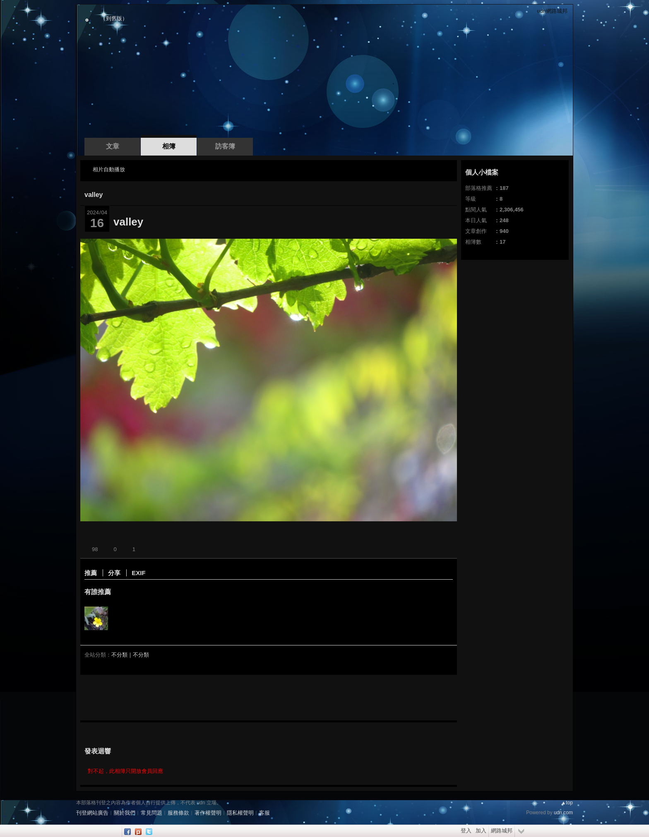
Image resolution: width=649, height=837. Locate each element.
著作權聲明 (208, 813)
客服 (264, 813)
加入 (481, 830)
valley (93, 194)
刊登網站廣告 (92, 813)
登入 (466, 830)
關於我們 (124, 813)
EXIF (138, 572)
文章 (112, 146)
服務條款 (178, 813)
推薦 (90, 572)
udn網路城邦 (552, 11)
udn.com (563, 812)
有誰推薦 (97, 591)
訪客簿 (225, 146)
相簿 (168, 146)
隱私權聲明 (240, 813)
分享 (114, 572)
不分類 (119, 655)
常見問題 (151, 813)
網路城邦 (501, 830)
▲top (567, 803)
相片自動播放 (109, 169)
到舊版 (114, 18)
